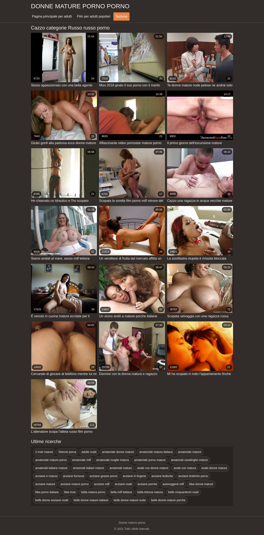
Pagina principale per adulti (52, 16)
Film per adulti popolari (93, 16)
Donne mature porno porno (80, 6)
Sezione (121, 16)
